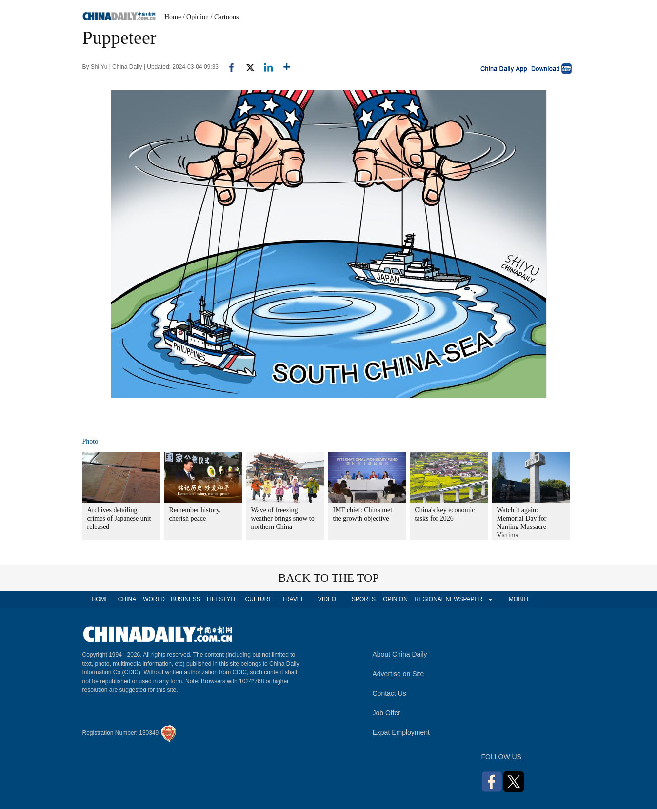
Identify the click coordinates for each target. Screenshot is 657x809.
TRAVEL (293, 599)
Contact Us (389, 693)
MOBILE (520, 599)
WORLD (154, 599)
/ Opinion (196, 16)
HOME (100, 599)
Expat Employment (401, 732)
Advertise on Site (398, 674)
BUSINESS (185, 599)
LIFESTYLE (222, 599)
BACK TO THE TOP (328, 577)
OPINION (395, 599)
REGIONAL (429, 599)
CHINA (127, 599)
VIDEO (327, 599)
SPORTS (364, 599)
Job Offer (386, 713)
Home (172, 16)
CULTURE (259, 599)
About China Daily (400, 654)
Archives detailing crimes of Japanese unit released (119, 518)
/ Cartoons (225, 16)
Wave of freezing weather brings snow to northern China (283, 518)
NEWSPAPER (464, 599)
